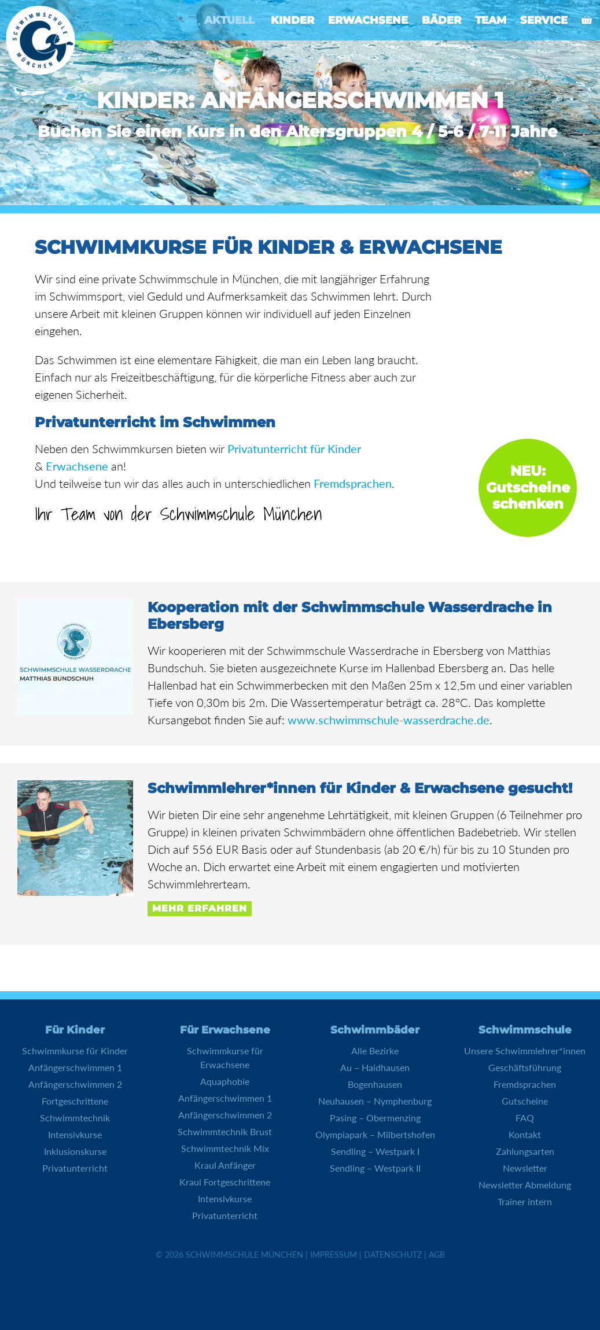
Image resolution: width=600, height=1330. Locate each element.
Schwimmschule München (244, 1254)
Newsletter (525, 1167)
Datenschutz (393, 1254)
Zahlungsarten (525, 1151)
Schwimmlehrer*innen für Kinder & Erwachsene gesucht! (360, 788)
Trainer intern (525, 1201)
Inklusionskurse (75, 1151)
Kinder (292, 20)
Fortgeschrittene (75, 1100)
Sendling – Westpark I (375, 1151)
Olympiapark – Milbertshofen (375, 1134)
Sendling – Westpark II (375, 1167)
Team (490, 20)
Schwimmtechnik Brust (225, 1131)
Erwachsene (368, 20)
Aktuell (229, 20)
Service (544, 20)
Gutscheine (525, 1100)
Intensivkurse (75, 1134)
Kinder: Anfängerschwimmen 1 (300, 100)
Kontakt (525, 1134)
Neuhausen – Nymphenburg (375, 1100)
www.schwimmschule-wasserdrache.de (388, 720)
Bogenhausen (375, 1084)
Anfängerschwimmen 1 (75, 1067)
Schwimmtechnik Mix (225, 1148)
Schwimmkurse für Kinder (75, 1050)
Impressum (333, 1254)
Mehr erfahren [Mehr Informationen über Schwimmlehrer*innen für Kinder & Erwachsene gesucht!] (199, 908)
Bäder (441, 20)
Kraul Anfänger (225, 1164)
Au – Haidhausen (375, 1067)
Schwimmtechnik (75, 1117)
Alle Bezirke (375, 1050)
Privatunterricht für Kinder (294, 448)
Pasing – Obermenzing (375, 1117)
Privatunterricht (75, 1167)
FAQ (525, 1117)
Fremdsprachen (353, 483)
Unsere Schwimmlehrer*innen (525, 1050)
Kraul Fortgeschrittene (224, 1181)
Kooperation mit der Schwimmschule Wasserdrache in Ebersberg (350, 615)
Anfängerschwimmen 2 (75, 1084)
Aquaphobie (224, 1081)
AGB (437, 1254)
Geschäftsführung (524, 1067)
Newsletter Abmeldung (524, 1184)
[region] (300, 102)
